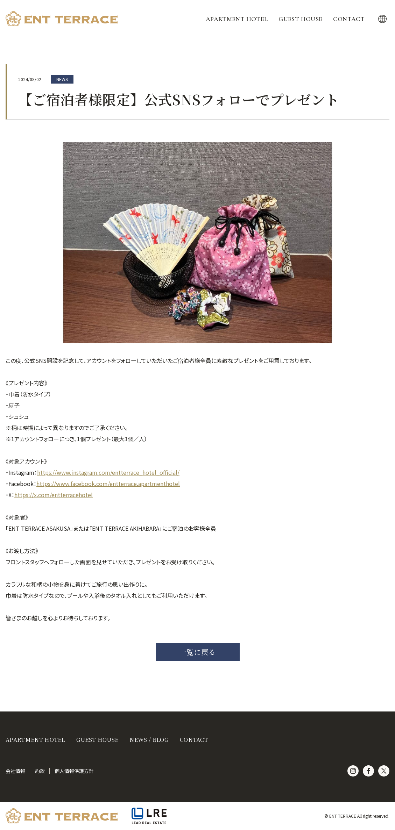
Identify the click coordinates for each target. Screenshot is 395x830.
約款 (40, 770)
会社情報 (15, 770)
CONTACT (349, 19)
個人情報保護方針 (74, 770)
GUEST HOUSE (300, 19)
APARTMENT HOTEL (237, 19)
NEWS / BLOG (149, 740)
